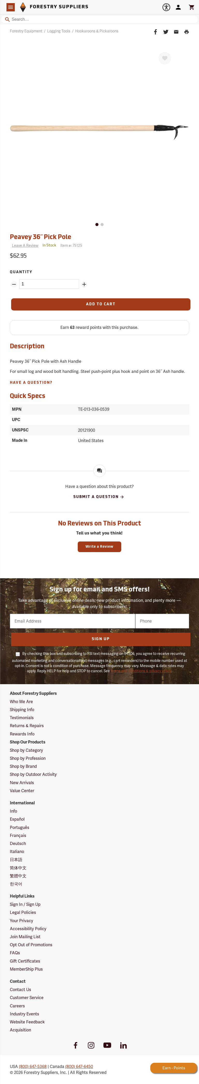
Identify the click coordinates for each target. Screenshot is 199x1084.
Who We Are (21, 701)
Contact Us (20, 989)
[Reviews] (24, 245)
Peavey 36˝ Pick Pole (40, 237)
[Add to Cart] (100, 304)
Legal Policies (23, 912)
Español (17, 819)
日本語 (16, 859)
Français (18, 835)
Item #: (71, 245)
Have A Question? (31, 383)
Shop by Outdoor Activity (33, 774)
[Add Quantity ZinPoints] (84, 284)
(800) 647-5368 (33, 1066)
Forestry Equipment (26, 31)
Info (13, 811)
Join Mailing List (25, 937)
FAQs (15, 953)
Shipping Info (22, 709)
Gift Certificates (25, 961)
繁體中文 (18, 876)
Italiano (17, 851)
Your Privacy (21, 920)
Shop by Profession (28, 758)
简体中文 (18, 868)
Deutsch (18, 843)
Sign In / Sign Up (25, 904)
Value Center (22, 790)
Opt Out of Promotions (31, 945)
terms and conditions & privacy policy (141, 671)
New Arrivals (22, 782)
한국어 (16, 884)
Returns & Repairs (27, 725)
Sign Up (101, 639)
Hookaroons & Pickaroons (96, 31)
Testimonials (22, 717)
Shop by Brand (23, 766)
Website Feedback (27, 1022)
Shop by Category (26, 750)
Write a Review (99, 546)
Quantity (21, 272)
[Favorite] (165, 58)
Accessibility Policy (28, 928)
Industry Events (24, 1014)
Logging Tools (58, 31)
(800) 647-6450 (79, 1066)
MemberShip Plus (26, 969)
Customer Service (27, 997)
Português (19, 827)
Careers (17, 1006)
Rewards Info (22, 734)
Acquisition (20, 1030)
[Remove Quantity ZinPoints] (14, 284)
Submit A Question (98, 497)
